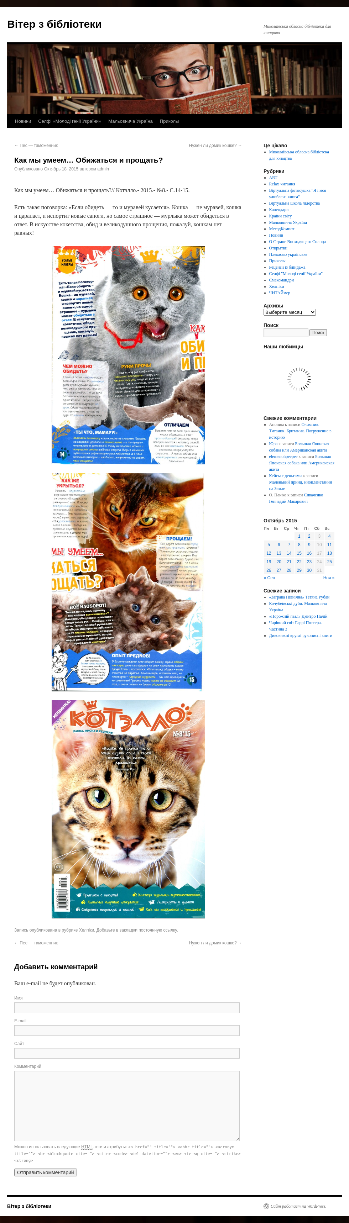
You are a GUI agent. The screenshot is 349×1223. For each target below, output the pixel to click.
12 (268, 553)
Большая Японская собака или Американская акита (301, 463)
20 (279, 561)
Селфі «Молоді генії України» (69, 121)
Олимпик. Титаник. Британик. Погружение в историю (300, 431)
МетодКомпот (282, 228)
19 (268, 561)
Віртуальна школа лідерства (294, 203)
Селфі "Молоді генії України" (296, 273)
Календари (279, 209)
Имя (18, 998)
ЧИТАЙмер (279, 292)
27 (279, 570)
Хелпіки (86, 930)
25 (329, 561)
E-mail (20, 1020)
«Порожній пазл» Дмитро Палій (298, 616)
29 (299, 570)
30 (309, 570)
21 (289, 561)
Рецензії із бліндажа (287, 267)
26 (268, 570)
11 (329, 544)
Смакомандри (281, 280)
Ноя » (329, 577)
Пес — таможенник (36, 145)
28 (289, 570)
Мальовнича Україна (130, 121)
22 (299, 561)
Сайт (19, 1043)
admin (103, 169)
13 (279, 553)
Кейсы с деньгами (285, 475)
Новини (23, 121)
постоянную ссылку (158, 930)
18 (329, 553)
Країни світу (280, 216)
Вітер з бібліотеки (54, 24)
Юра (273, 443)
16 (309, 553)
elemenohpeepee (283, 456)
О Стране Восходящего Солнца (297, 241)
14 (289, 553)
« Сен (269, 577)
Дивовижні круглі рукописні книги (301, 635)
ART (273, 177)
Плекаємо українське (288, 254)
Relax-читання (282, 183)
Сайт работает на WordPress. (299, 1206)
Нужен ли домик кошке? (215, 145)
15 (299, 553)
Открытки (278, 248)
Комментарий (27, 1066)
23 (309, 561)
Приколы (169, 121)
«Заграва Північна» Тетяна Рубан (299, 597)
